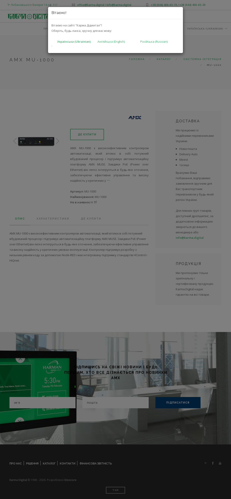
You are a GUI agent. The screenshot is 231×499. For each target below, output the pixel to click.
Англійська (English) (111, 41)
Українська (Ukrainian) (74, 41)
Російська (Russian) (154, 41)
